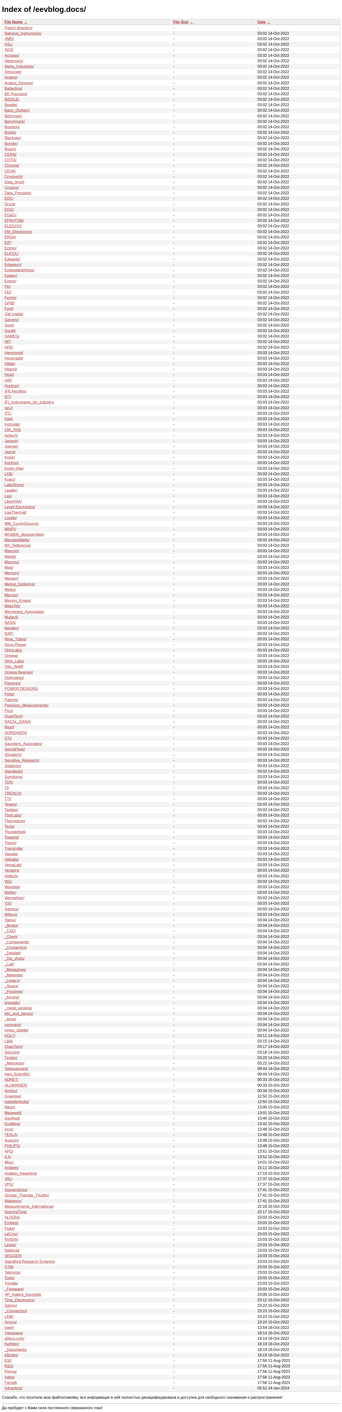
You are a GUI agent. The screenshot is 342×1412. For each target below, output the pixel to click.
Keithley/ (12, 1344)
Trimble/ (11, 1283)
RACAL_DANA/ (18, 722)
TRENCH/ (13, 793)
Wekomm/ (13, 1201)
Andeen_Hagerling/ (21, 1173)
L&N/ (9, 1041)
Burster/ (11, 144)
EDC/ (9, 198)
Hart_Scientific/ (17, 1074)
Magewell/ (13, 1113)
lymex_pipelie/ (16, 1030)
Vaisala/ (11, 854)
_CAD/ (10, 931)
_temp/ (10, 1019)
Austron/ (12, 1140)
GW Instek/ (14, 314)
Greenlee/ (13, 1096)
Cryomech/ (14, 177)
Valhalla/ (12, 859)
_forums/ (12, 997)
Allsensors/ (14, 61)
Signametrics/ (16, 1190)
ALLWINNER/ (16, 1085)
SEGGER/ (13, 1256)
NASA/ (10, 623)
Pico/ (9, 711)
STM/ (9, 1267)
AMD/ (9, 39)
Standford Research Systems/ (30, 1262)
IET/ (8, 397)
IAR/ (8, 380)
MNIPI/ (10, 529)
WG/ (8, 882)
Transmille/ (14, 848)
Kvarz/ (10, 479)
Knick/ (10, 457)
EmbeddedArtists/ (19, 270)
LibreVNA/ (13, 501)
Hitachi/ (11, 369)
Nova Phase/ (15, 645)
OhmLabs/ (13, 650)
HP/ (8, 342)
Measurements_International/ (29, 1206)
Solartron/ (13, 766)
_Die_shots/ (15, 958)
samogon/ (13, 1025)
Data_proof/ (14, 182)
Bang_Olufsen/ (17, 110)
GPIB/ (10, 303)
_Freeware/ (14, 1289)
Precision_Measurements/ (26, 705)
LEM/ (9, 1317)
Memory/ (12, 573)
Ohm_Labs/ (14, 661)
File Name (14, 22)
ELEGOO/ (13, 226)
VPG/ (9, 1184)
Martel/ (10, 557)
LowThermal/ (15, 512)
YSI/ (8, 903)
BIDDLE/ (12, 99)
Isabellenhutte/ (17, 1102)
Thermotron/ (15, 821)
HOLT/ (10, 1036)
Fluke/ (10, 1229)
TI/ (7, 788)
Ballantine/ (13, 88)
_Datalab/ (13, 953)
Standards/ (14, 771)
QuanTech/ (14, 1047)
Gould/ (10, 331)
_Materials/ (14, 975)
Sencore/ (12, 1052)
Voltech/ (11, 876)
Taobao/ (11, 810)
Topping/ (12, 837)
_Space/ (12, 986)
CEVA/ (10, 171)
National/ (12, 1250)
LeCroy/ (11, 1234)
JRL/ (8, 1179)
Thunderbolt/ (15, 832)
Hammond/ (14, 353)
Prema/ (11, 1371)
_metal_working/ (18, 1008)
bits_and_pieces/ (19, 1014)
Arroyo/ (11, 1322)
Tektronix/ (13, 1272)
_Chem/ (11, 937)
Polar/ (9, 694)
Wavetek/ (12, 887)
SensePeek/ (15, 749)
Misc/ (9, 1162)
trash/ (9, 1328)
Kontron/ (12, 463)
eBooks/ (11, 1355)
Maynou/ (12, 562)
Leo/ (8, 496)
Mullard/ (11, 617)
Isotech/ (11, 435)
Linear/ (10, 1245)
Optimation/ (14, 678)
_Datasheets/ (16, 1350)
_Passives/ (14, 991)
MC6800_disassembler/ (24, 534)
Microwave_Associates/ (24, 612)
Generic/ (12, 320)
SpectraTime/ (16, 1212)
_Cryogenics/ (16, 948)
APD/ (9, 1151)
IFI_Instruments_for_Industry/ (29, 402)
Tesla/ (9, 826)
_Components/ (17, 942)
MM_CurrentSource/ (22, 524)
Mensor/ (11, 595)
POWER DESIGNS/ (21, 689)
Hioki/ (9, 375)
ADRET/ (12, 1080)
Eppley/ (11, 276)
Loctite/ (11, 518)
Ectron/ (11, 248)
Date (261, 22)
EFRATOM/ (14, 221)
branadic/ (12, 1003)
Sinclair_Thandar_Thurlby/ (27, 1195)
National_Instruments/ (23, 33)
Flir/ (8, 287)
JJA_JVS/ (13, 430)
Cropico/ (12, 187)
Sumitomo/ (14, 777)
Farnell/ (11, 1383)
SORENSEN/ (16, 733)
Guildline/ (12, 1124)
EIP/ (8, 243)
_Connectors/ (16, 1311)
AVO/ (9, 50)
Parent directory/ (18, 28)
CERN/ (10, 154)
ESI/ (8, 1361)
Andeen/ (12, 1168)
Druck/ (10, 204)
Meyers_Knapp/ (18, 601)
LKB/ (9, 474)
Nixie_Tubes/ (16, 639)
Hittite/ (10, 364)
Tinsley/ (11, 1058)
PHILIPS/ (12, 1146)
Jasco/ (10, 452)
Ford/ (9, 309)
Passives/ (13, 683)
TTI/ (8, 799)
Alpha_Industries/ (19, 66)
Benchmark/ (15, 121)
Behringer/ (13, 116)
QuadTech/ (14, 716)
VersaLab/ (13, 865)
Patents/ (12, 700)
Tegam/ (11, 804)
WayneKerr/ (14, 898)
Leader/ (11, 490)
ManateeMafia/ (17, 540)
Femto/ (10, 298)
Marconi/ (12, 551)
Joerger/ (12, 446)
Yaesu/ (10, 920)
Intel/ (9, 419)
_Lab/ (9, 964)
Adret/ (10, 1377)
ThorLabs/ (13, 815)
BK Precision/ (16, 94)
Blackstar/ (13, 138)
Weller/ (10, 892)
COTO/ (10, 160)
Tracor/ (10, 843)
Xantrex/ (12, 909)
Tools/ (9, 1278)
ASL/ (9, 44)
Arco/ (9, 1129)
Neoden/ (12, 628)
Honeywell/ (14, 358)
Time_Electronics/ (20, 1300)
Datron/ (11, 1305)
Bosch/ (10, 149)
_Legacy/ (12, 981)
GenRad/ (12, 1118)
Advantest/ (14, 1388)
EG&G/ (11, 215)
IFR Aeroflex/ (15, 391)
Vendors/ (12, 870)
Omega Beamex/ (19, 672)
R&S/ (9, 1366)
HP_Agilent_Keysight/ (23, 1295)
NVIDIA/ (11, 1239)
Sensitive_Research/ (22, 760)
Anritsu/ (11, 1091)
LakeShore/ (14, 485)
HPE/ (9, 347)
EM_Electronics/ (18, 232)
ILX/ (8, 1157)
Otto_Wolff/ (14, 667)
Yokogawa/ (14, 1333)
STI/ (8, 738)
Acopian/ (12, 55)
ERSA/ (10, 237)
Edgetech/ (13, 265)
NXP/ (9, 634)
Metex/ (10, 590)
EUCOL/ (12, 254)
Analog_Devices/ (19, 83)
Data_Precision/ (18, 193)
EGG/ (9, 210)
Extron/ (11, 281)
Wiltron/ (11, 915)
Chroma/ (12, 165)
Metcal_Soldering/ (20, 584)
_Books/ (11, 925)
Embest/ (12, 1223)
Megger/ (12, 578)
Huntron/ (12, 386)
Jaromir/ (11, 441)
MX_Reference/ (18, 545)
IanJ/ (9, 408)
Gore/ (9, 325)
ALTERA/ (12, 1217)
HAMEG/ (12, 336)
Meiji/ (9, 568)
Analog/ (11, 77)
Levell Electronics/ (20, 507)
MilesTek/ (12, 606)
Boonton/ (12, 127)
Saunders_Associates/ (23, 744)
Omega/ (11, 656)
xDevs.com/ (14, 1338)
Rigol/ (9, 727)
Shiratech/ (13, 755)
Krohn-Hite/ (14, 468)
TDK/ (9, 782)
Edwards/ (12, 259)
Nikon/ (10, 1107)
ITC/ (8, 413)
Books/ (10, 132)
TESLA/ (11, 1135)
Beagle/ (11, 105)
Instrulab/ (12, 424)
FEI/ (8, 292)
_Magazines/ (15, 970)
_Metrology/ (14, 1063)
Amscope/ (13, 72)
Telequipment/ (16, 1069)
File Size (180, 22)
